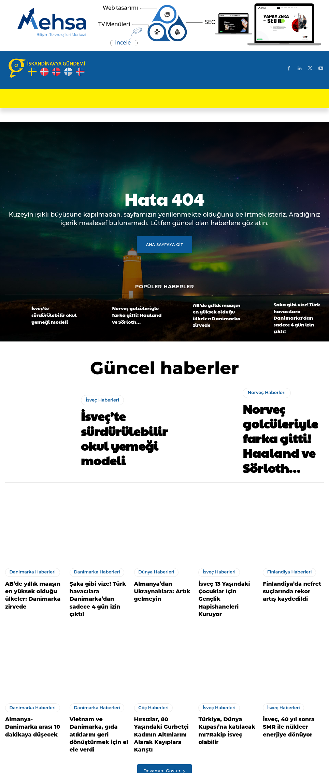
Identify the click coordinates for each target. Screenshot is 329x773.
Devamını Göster (164, 729)
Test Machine (240, 765)
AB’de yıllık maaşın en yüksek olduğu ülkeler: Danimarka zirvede (212, 314)
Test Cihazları (206, 765)
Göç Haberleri (151, 681)
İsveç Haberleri (100, 410)
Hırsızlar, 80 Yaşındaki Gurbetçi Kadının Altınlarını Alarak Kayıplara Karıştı (160, 700)
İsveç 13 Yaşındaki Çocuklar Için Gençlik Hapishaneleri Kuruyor (224, 577)
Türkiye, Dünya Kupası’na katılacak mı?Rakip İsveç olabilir (228, 697)
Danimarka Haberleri (29, 560)
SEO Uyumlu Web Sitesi (103, 765)
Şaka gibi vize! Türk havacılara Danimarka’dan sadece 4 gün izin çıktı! (297, 314)
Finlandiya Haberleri (286, 560)
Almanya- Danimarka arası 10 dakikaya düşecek (30, 697)
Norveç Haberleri (265, 406)
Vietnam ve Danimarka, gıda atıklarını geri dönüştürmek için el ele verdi (98, 700)
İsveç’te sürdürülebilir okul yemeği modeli (54, 314)
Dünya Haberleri (153, 560)
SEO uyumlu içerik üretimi (161, 765)
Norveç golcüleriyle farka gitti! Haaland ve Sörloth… (135, 314)
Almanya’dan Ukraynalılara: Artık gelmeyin (157, 577)
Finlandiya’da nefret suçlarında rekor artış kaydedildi (288, 577)
